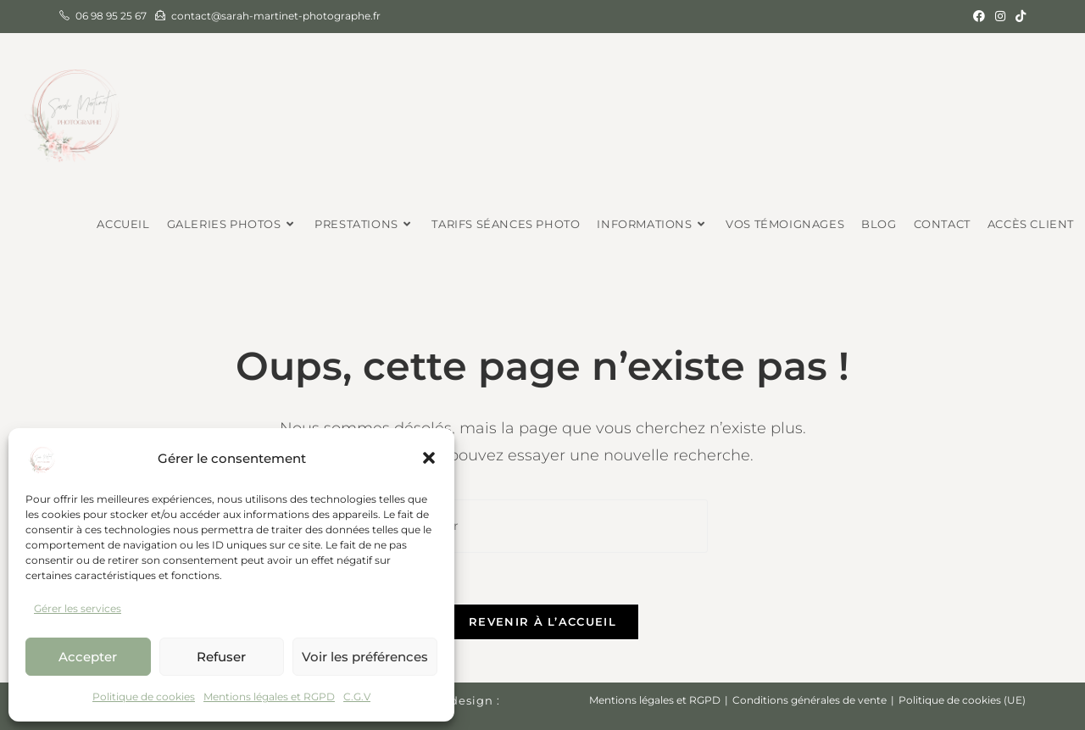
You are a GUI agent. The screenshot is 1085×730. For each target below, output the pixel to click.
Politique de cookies (143, 696)
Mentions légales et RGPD (269, 696)
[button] (428, 457)
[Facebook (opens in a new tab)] (979, 16)
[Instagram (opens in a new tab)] (1000, 16)
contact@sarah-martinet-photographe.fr (276, 15)
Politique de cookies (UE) (962, 700)
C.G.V (356, 696)
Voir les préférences (365, 657)
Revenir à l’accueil (542, 621)
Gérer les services (77, 608)
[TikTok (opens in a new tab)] (1018, 16)
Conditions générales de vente (809, 700)
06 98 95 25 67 (111, 15)
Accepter (87, 657)
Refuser (221, 657)
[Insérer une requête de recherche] (542, 526)
